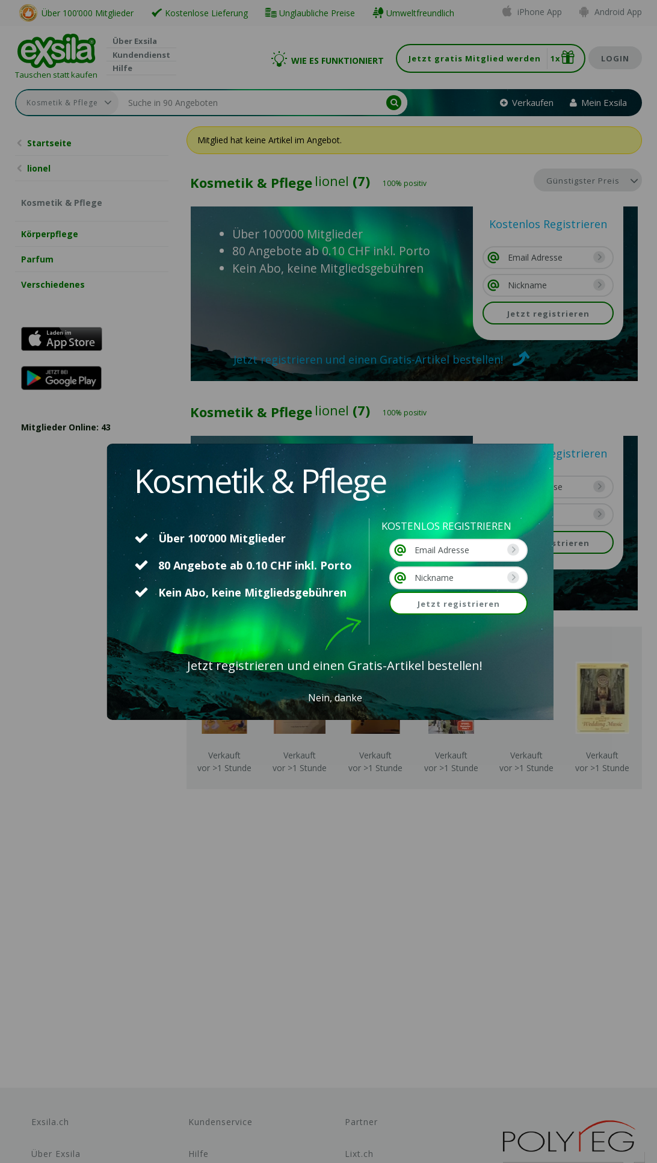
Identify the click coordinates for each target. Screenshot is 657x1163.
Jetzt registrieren (459, 603)
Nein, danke (335, 697)
